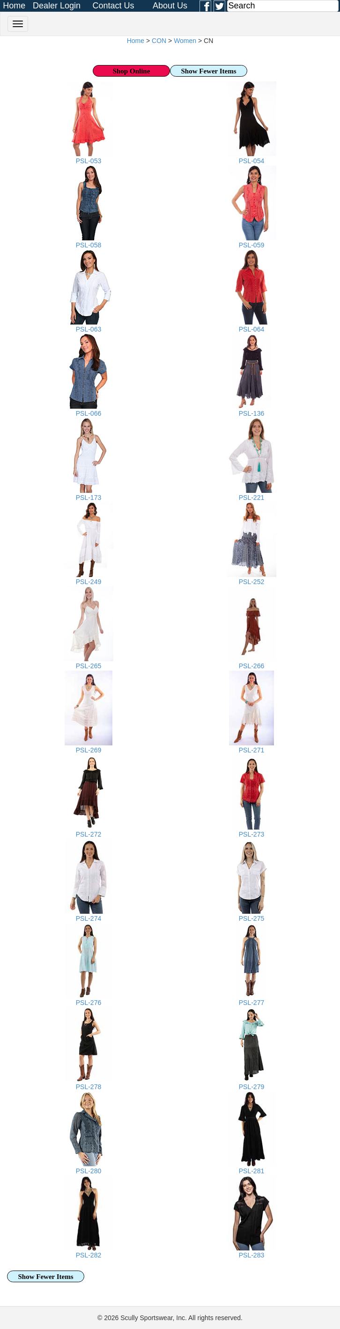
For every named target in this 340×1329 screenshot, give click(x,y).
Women (185, 40)
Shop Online (131, 71)
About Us (170, 5)
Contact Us (113, 5)
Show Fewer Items (208, 71)
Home (14, 5)
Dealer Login (57, 5)
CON (159, 40)
